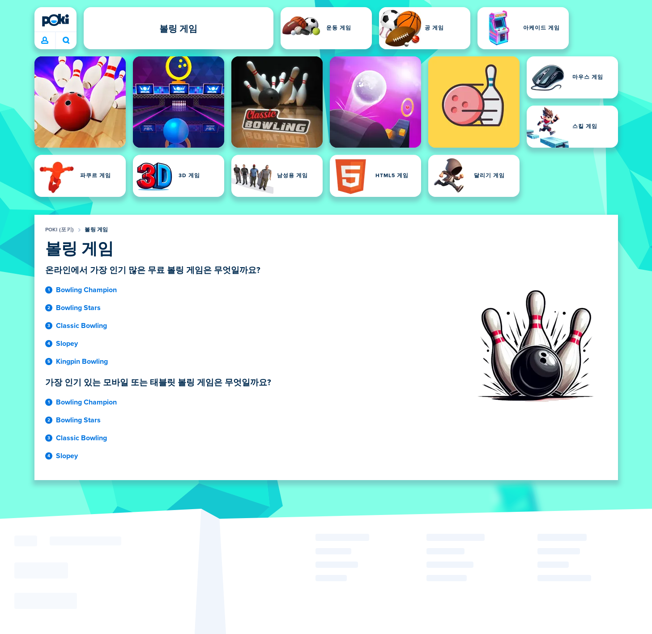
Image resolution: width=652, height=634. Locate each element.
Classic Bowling (81, 325)
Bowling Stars (78, 307)
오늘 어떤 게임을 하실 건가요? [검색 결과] (66, 40)
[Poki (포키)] (55, 20)
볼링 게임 (96, 230)
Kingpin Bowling (82, 361)
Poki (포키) (59, 230)
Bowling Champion (86, 290)
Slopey (67, 343)
